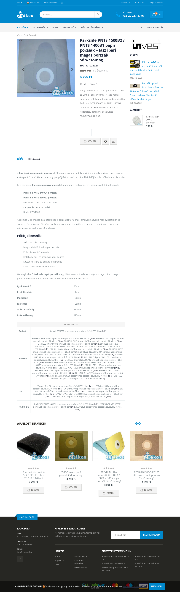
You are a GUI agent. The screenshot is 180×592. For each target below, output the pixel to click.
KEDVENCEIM (125, 2)
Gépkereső (68, 27)
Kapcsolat (59, 560)
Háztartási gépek (91, 27)
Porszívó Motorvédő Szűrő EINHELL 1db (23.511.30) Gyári (33, 475)
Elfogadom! (156, 586)
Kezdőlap (22, 27)
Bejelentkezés (155, 27)
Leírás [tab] (20, 158)
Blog (55, 27)
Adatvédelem (80, 556)
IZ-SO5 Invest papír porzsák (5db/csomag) (71, 474)
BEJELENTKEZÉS (156, 2)
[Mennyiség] (88, 132)
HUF (19, 2)
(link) (103, 331)
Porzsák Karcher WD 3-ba (113, 563)
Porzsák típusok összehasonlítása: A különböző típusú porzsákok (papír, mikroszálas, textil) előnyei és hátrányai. (146, 91)
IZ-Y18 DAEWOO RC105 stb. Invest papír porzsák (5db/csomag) (146, 475)
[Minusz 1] (82, 132)
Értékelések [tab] (34, 158)
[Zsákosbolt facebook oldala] (20, 559)
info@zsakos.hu (24, 552)
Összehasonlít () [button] (53, 2)
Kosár (57, 556)
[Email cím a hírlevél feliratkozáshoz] (137, 535)
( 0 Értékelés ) (100, 70)
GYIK (140, 27)
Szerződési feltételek (79, 562)
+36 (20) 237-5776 (25, 544)
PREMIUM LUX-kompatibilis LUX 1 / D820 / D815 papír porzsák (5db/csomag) (109, 477)
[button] (56, 14)
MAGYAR (32, 2)
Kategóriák (39, 27)
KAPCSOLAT (140, 2)
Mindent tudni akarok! (135, 586)
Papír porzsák (30, 35)
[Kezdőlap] (18, 35)
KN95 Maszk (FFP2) (152, 118)
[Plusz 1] (93, 132)
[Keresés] (98, 14)
